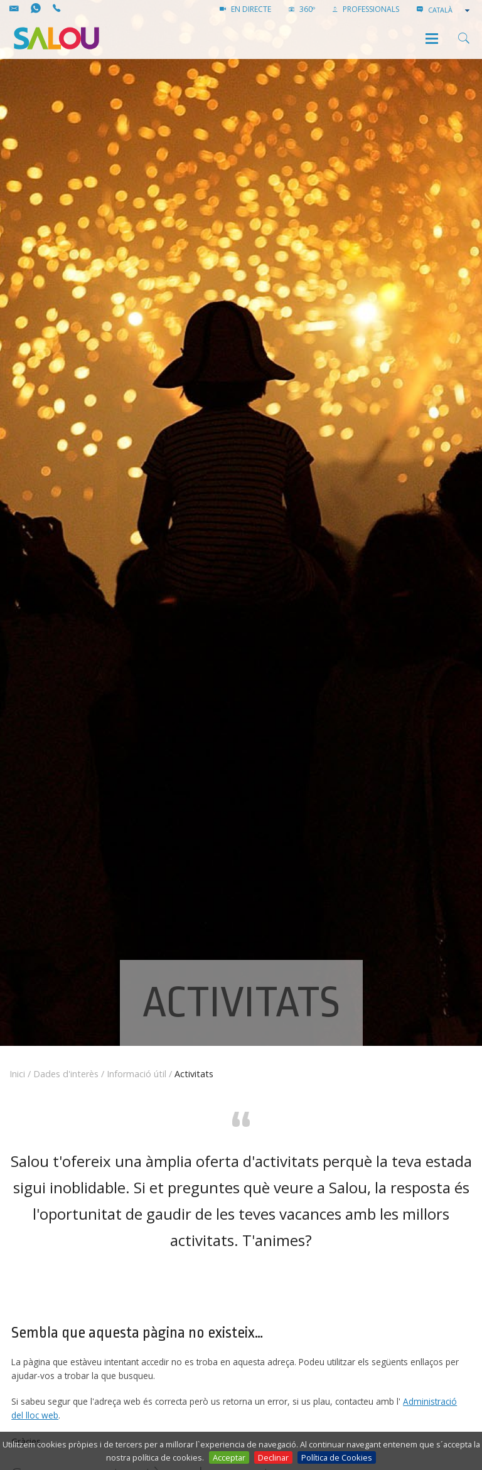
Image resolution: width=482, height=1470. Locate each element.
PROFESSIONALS (366, 9)
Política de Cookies (336, 1457)
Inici (17, 1074)
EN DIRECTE (245, 9)
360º (302, 9)
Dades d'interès (66, 1074)
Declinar (273, 1457)
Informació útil (136, 1074)
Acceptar (229, 1457)
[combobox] (450, 10)
